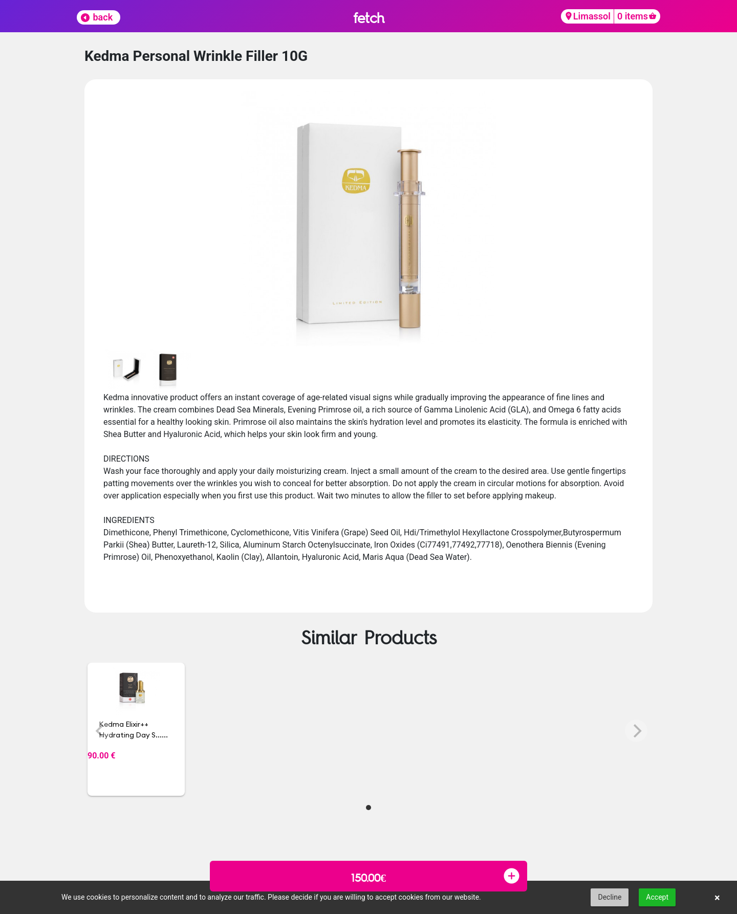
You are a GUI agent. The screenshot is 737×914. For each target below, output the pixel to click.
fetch (368, 17)
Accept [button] (657, 897)
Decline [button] (609, 897)
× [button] (717, 898)
